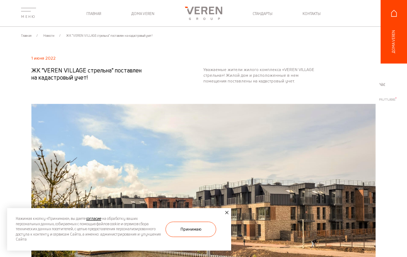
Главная (26, 35)
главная (93, 14)
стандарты (263, 14)
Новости (49, 35)
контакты (311, 14)
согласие (93, 218)
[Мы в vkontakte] (382, 84)
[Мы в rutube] (387, 99)
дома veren (142, 14)
